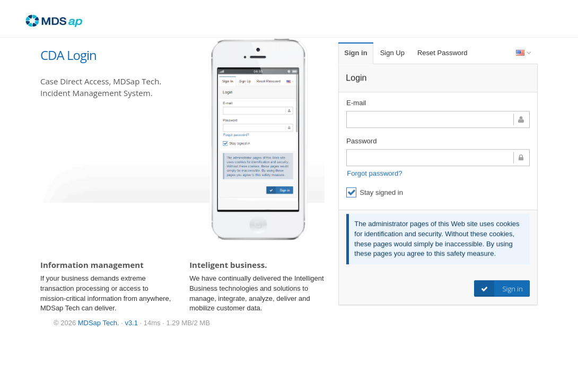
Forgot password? (374, 174)
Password (361, 141)
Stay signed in (374, 193)
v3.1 (131, 323)
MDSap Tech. (98, 323)
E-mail (356, 103)
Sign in (355, 53)
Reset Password (442, 53)
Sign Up (392, 53)
